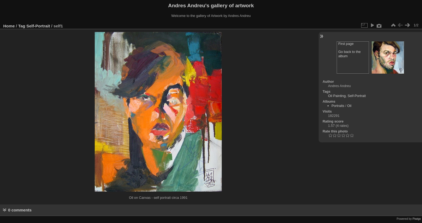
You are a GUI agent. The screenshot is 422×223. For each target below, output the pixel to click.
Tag (21, 26)
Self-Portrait (38, 26)
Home (9, 26)
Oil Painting (337, 96)
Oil (349, 106)
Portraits (338, 106)
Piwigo (417, 218)
